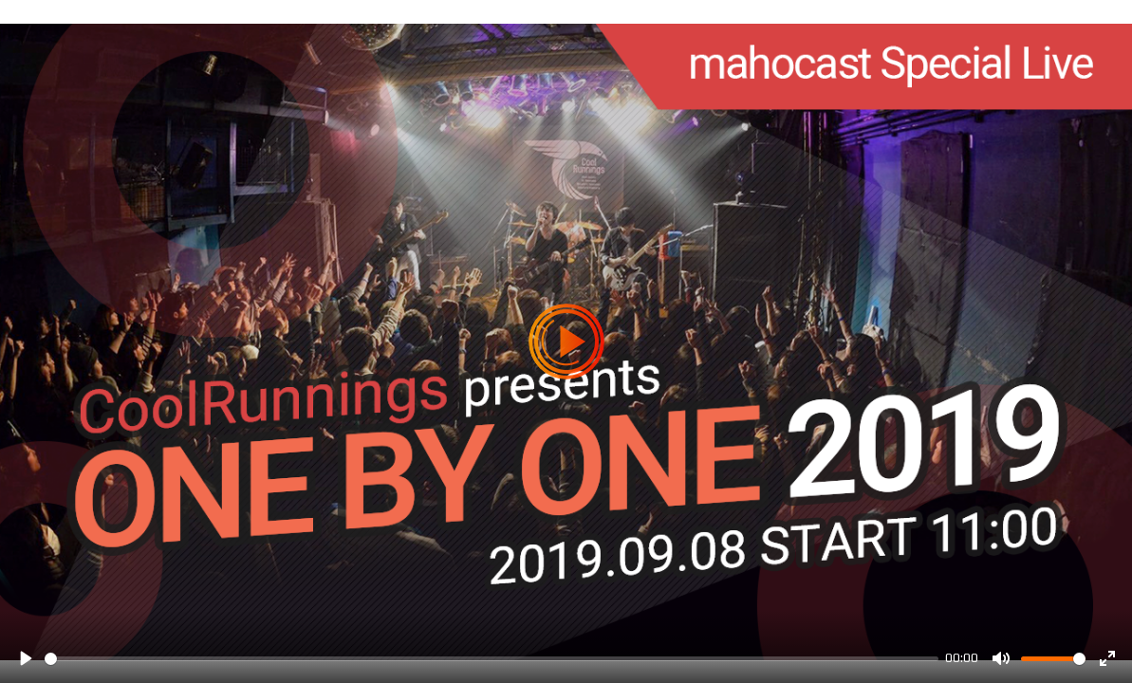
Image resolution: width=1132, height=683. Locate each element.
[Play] (24, 658)
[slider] (491, 659)
